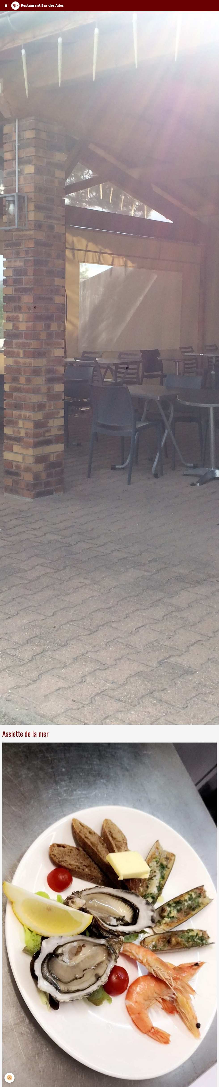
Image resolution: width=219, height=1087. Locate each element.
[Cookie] (9, 1078)
